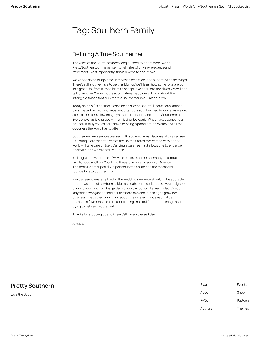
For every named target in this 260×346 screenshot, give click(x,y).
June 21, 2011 (79, 223)
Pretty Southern (25, 6)
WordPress (243, 335)
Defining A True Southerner (107, 54)
